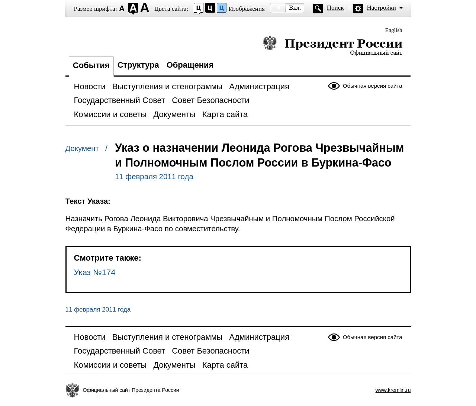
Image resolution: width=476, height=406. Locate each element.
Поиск (335, 7)
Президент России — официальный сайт (332, 45)
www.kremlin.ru (393, 390)
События (91, 65)
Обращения (190, 65)
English (393, 30)
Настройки (381, 7)
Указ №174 (95, 272)
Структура (138, 65)
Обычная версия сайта (372, 86)
